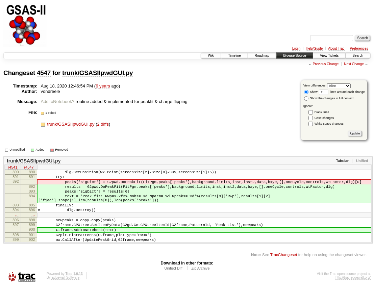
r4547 (28, 168)
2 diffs (103, 124)
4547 (44, 72)
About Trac (336, 48)
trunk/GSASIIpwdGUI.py (97, 72)
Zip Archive (200, 284)
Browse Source (294, 55)
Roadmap (262, 55)
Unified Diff (173, 284)
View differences (314, 85)
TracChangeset (283, 271)
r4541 (12, 168)
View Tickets (329, 55)
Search (357, 55)
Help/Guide (314, 48)
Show (311, 92)
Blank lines (322, 112)
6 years (103, 86)
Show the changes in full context (329, 98)
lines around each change (342, 92)
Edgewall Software (65, 294)
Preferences (359, 48)
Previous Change (326, 64)
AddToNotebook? (58, 101)
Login (296, 48)
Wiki (211, 55)
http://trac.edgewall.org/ (353, 294)
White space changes (329, 123)
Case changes (324, 118)
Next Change (354, 64)
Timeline (234, 55)
